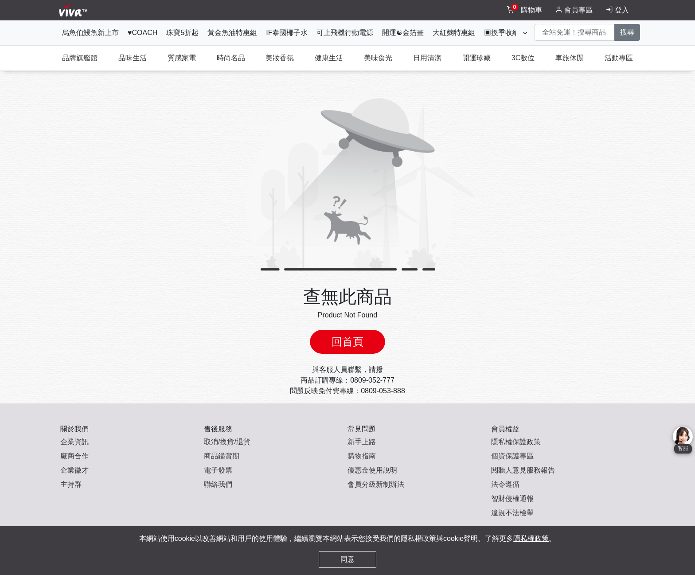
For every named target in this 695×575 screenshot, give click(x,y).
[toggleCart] (525, 10)
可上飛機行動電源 (344, 32)
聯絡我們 (218, 484)
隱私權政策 (531, 538)
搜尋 (627, 32)
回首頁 (347, 342)
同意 (347, 559)
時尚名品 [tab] (231, 58)
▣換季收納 (501, 32)
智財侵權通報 (512, 498)
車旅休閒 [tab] (569, 58)
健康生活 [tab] (329, 58)
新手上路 (362, 442)
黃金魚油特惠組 (232, 32)
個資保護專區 (512, 456)
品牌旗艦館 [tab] (80, 58)
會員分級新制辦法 (376, 484)
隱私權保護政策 (516, 442)
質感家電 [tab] (182, 58)
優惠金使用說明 (372, 470)
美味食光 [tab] (378, 58)
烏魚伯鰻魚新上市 (90, 32)
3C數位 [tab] (523, 58)
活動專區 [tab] (619, 58)
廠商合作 (74, 456)
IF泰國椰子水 (287, 32)
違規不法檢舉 (512, 512)
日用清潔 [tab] (427, 58)
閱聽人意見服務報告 (523, 470)
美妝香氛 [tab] (280, 58)
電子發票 (218, 470)
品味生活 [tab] (132, 58)
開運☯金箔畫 (403, 32)
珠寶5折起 (182, 32)
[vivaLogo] (74, 10)
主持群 (71, 484)
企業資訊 (74, 442)
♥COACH (142, 32)
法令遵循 (505, 484)
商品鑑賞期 (221, 456)
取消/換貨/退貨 (227, 442)
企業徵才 (74, 470)
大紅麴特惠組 (454, 32)
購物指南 (362, 456)
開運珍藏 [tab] (476, 58)
